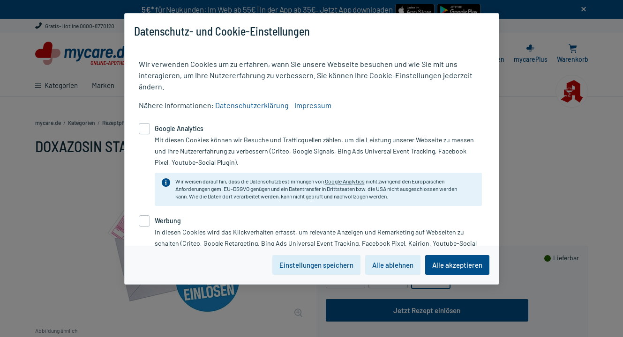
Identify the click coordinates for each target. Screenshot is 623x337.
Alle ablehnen (392, 265)
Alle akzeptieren (457, 265)
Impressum (312, 105)
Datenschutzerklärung (252, 105)
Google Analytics (345, 181)
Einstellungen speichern (316, 265)
